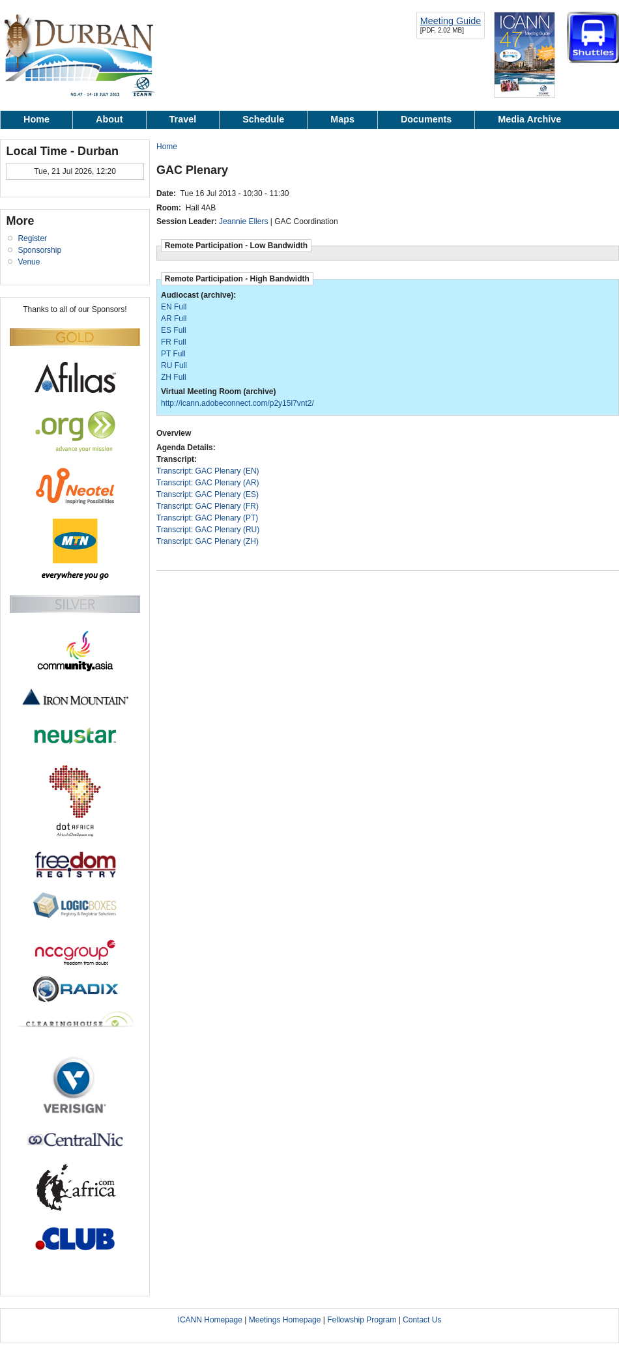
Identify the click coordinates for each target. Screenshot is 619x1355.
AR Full (173, 318)
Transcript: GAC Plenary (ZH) (207, 541)
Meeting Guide (451, 21)
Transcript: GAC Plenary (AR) (207, 482)
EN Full (173, 306)
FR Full (173, 342)
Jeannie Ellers (243, 221)
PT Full (173, 353)
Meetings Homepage (286, 1319)
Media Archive (529, 119)
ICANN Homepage (210, 1319)
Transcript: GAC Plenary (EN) (207, 471)
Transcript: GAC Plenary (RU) (207, 529)
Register (32, 238)
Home (36, 119)
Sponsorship (39, 250)
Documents (426, 119)
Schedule (263, 119)
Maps (342, 119)
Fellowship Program (361, 1319)
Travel (183, 119)
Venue (29, 261)
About (109, 119)
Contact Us (422, 1319)
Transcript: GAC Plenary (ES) (207, 494)
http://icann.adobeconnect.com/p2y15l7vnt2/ (237, 403)
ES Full (173, 330)
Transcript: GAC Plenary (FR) (207, 506)
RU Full (174, 365)
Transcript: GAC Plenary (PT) (207, 517)
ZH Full (173, 377)
